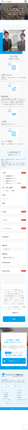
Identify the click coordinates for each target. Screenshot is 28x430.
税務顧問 (6, 396)
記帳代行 (6, 399)
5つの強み (18, 392)
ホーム (4, 392)
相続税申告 (6, 398)
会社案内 (18, 397)
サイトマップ (24, 404)
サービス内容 (6, 394)
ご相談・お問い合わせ (21, 401)
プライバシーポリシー (8, 307)
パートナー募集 (7, 401)
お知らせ (5, 404)
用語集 (8, 387)
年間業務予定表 (19, 387)
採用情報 (18, 399)
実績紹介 (18, 394)
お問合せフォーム (14, 362)
